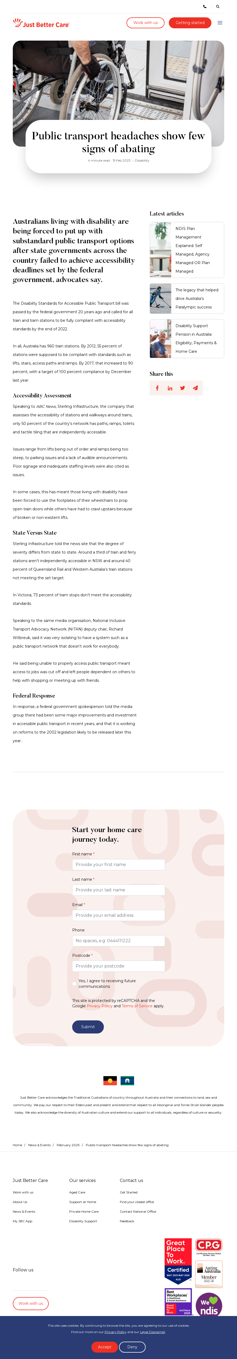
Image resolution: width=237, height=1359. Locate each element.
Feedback (127, 1221)
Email (78, 904)
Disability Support (83, 1221)
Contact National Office (138, 1211)
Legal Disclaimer (152, 1332)
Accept (104, 1347)
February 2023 (68, 1145)
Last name (83, 879)
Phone (78, 930)
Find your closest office (137, 1202)
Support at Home (82, 1202)
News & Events (39, 1145)
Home (17, 1145)
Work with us (145, 22)
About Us (20, 1202)
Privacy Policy (100, 1006)
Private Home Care (84, 1211)
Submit (88, 1026)
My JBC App (22, 1221)
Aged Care (77, 1192)
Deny (132, 1347)
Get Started (128, 1192)
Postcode (82, 955)
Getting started (190, 22)
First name (83, 854)
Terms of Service (137, 1006)
